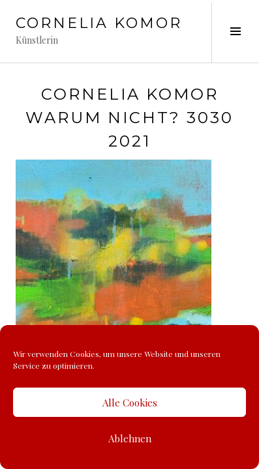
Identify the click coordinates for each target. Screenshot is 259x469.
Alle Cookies (129, 402)
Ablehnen (129, 438)
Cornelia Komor (99, 23)
